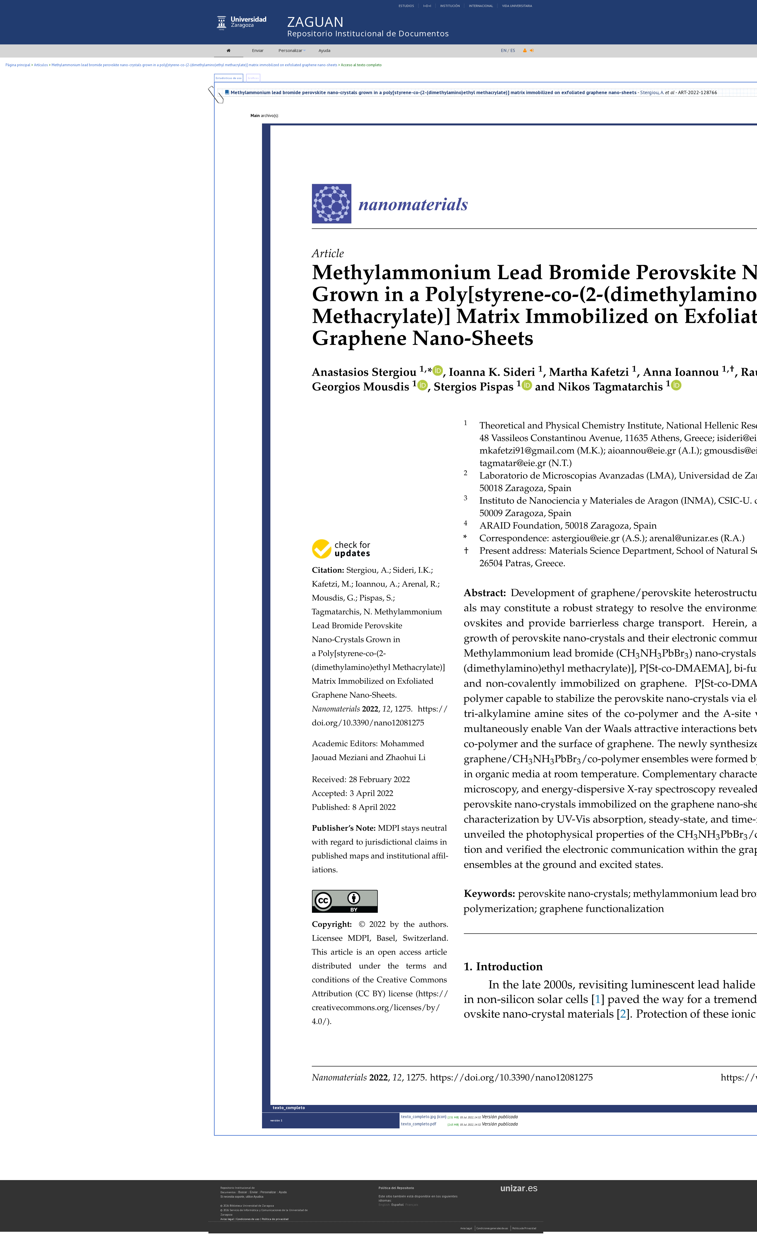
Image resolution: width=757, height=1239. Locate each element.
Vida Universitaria (517, 6)
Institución (450, 6)
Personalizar (290, 50)
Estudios (406, 6)
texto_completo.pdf (418, 1123)
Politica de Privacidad (524, 1228)
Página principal (18, 65)
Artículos (41, 65)
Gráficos (253, 78)
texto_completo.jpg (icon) (423, 1116)
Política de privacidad (275, 1219)
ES (512, 50)
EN (503, 50)
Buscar (242, 1192)
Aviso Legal (466, 1228)
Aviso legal (227, 1219)
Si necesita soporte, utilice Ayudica (241, 1196)
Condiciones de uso (247, 1219)
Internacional (481, 6)
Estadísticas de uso (229, 78)
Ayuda (324, 50)
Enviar (258, 50)
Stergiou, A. (652, 92)
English (384, 1204)
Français (411, 1204)
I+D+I (427, 6)
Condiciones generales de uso (492, 1228)
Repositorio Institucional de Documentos (368, 33)
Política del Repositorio (396, 1188)
